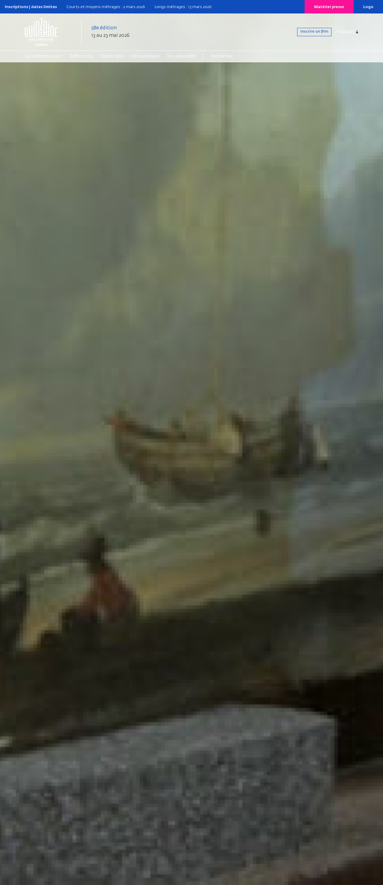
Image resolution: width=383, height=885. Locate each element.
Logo (368, 7)
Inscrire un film (308, 32)
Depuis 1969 (112, 56)
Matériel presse (329, 7)
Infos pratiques (145, 56)
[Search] (234, 56)
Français (345, 32)
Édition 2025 (82, 56)
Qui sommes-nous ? (44, 56)
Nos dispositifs (181, 56)
